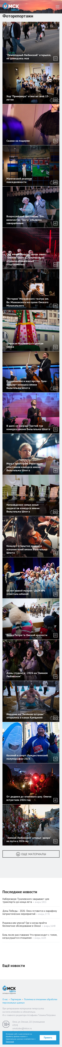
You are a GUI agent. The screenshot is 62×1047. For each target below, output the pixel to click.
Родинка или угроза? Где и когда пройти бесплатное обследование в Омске (24, 924)
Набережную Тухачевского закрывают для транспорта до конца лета (25, 900)
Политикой (10, 1042)
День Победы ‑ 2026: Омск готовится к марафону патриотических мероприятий (29, 912)
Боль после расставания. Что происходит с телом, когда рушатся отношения (29, 936)
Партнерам (16, 999)
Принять (48, 1037)
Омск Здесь (10, 6)
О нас (5, 999)
